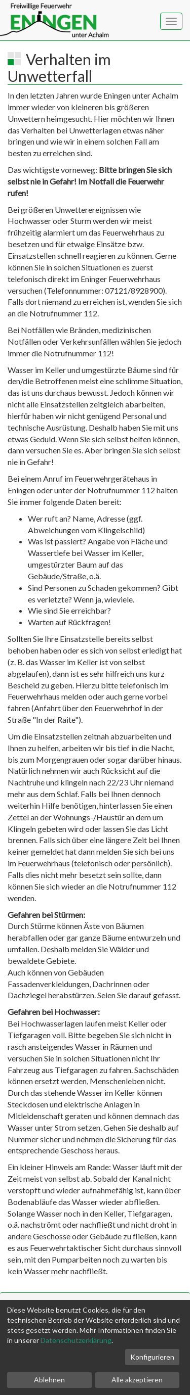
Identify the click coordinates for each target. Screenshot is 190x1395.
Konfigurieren (152, 1357)
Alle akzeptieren (137, 1379)
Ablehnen (49, 1379)
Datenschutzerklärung (76, 1340)
